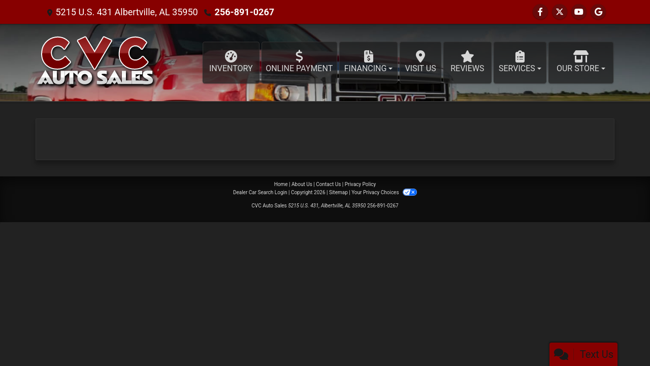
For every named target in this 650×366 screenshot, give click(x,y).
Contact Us (328, 184)
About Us (301, 184)
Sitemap (338, 192)
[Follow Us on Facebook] (540, 12)
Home (281, 184)
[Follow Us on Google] (598, 12)
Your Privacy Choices (384, 192)
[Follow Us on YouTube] (579, 12)
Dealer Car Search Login (260, 192)
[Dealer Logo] (96, 62)
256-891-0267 (244, 12)
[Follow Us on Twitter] (559, 12)
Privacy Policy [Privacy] (360, 184)
